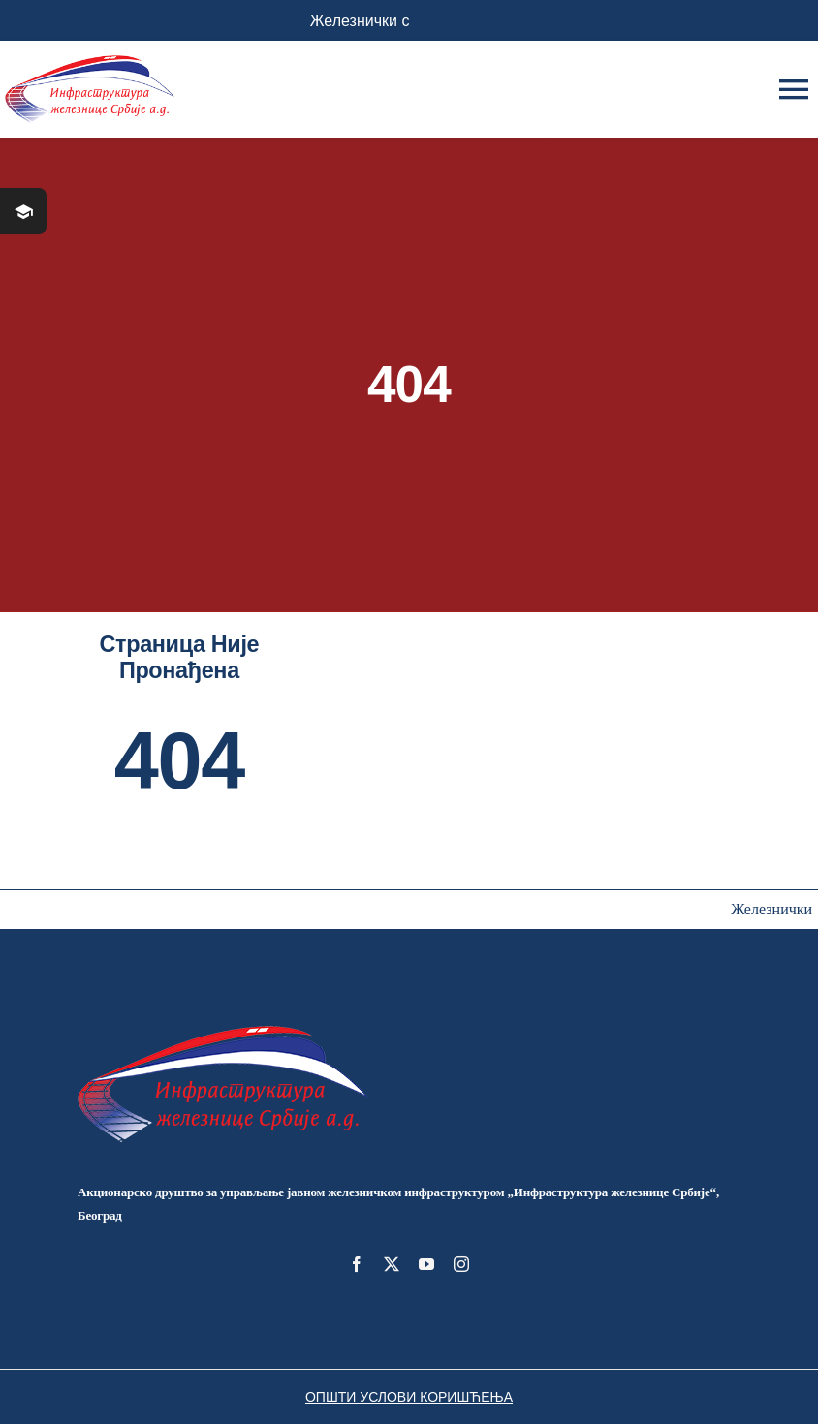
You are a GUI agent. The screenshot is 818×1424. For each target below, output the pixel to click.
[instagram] (461, 1264)
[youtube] (426, 1264)
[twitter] (391, 1264)
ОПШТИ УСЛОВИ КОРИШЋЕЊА (409, 1397)
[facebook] (356, 1264)
